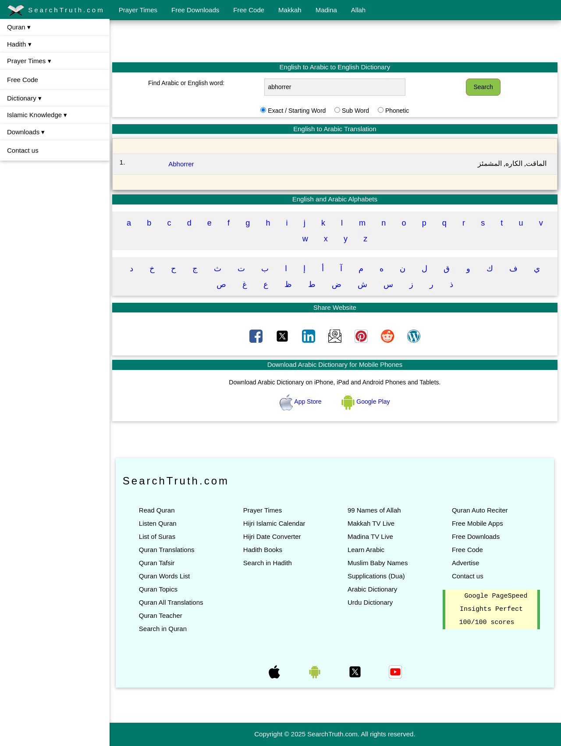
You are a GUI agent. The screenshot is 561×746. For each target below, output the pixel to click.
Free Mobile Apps (477, 523)
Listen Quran (159, 523)
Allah (358, 10)
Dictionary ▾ (24, 98)
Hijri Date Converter (273, 536)
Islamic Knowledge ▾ (37, 114)
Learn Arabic (366, 549)
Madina (326, 10)
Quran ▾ (19, 27)
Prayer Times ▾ (29, 61)
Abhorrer (182, 164)
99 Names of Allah (374, 510)
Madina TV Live (371, 536)
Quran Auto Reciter (480, 510)
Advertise (465, 563)
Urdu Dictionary (370, 602)
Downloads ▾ (26, 132)
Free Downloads (195, 10)
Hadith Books (263, 549)
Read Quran (158, 510)
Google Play (366, 401)
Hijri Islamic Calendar (275, 523)
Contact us (23, 150)
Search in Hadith (268, 563)
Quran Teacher (161, 615)
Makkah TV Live (371, 523)
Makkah (290, 10)
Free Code (248, 10)
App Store (301, 401)
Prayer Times (138, 10)
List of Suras (158, 536)
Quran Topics (159, 589)
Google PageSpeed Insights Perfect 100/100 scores (493, 609)
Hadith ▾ (19, 44)
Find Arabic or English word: (187, 82)
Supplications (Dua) (376, 576)
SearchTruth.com (56, 10)
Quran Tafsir (157, 563)
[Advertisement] (335, 41)
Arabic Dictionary (373, 589)
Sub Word (355, 110)
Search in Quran (164, 628)
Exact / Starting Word (297, 110)
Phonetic (397, 110)
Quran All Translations (172, 602)
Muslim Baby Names (378, 563)
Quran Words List (165, 576)
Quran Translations (167, 549)
